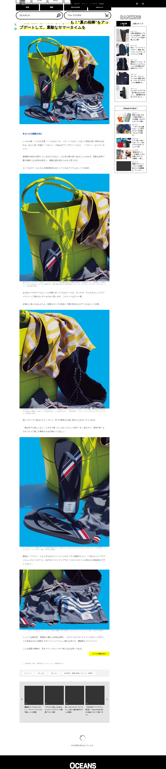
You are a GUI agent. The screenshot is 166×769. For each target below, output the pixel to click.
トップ (21, 11)
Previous (21, 696)
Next (107, 696)
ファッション (29, 11)
